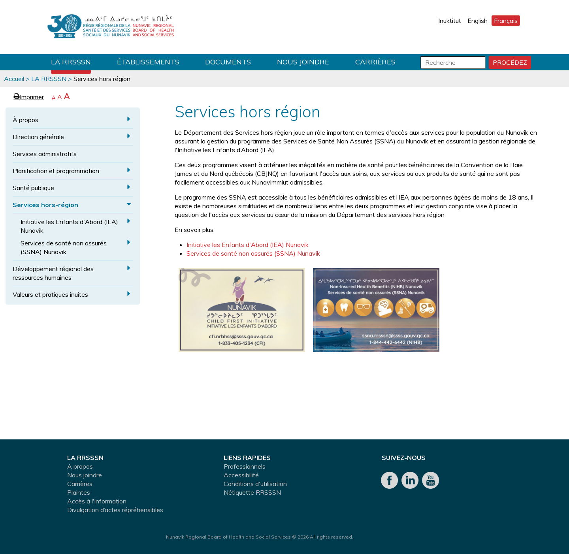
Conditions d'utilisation (255, 484)
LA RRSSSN (71, 61)
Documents (228, 61)
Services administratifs (45, 154)
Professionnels (245, 466)
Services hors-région (45, 205)
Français (506, 20)
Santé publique (33, 188)
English (477, 20)
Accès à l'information (96, 501)
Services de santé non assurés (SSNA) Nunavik (64, 247)
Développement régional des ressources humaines (53, 273)
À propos (25, 120)
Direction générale (38, 137)
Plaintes (78, 492)
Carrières (375, 61)
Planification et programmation (56, 171)
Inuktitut (449, 20)
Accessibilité (241, 475)
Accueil (14, 79)
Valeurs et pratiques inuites (50, 294)
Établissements (148, 61)
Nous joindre (303, 61)
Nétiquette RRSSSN (252, 492)
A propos (80, 466)
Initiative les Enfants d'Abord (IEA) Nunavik (69, 226)
